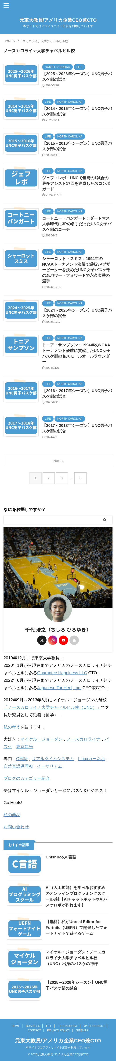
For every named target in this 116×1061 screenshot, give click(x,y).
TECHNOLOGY (68, 1026)
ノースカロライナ (83, 739)
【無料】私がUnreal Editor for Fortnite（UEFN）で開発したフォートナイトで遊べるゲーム (76, 928)
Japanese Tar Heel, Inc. (59, 687)
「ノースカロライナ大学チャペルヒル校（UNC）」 (52, 707)
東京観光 (24, 746)
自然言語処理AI (18, 766)
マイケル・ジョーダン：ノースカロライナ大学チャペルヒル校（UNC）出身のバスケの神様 (75, 958)
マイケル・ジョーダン (41, 739)
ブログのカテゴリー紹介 (27, 778)
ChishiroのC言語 (61, 857)
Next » (58, 461)
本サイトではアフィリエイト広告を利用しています (58, 1047)
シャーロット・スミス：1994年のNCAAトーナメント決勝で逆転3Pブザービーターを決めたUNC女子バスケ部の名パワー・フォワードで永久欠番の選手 (76, 269)
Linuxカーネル (91, 758)
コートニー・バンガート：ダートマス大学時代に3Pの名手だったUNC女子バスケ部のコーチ (76, 224)
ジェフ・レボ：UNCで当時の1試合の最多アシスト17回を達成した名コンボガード (76, 183)
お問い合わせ (16, 827)
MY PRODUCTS (93, 1026)
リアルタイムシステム (53, 758)
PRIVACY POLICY (58, 1030)
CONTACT (34, 1030)
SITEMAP (82, 1030)
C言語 (22, 758)
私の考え (12, 727)
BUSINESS (33, 1026)
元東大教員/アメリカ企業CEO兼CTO (58, 20)
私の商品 (12, 814)
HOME (15, 1026)
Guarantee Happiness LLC (62, 673)
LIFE (49, 1026)
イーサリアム (49, 766)
